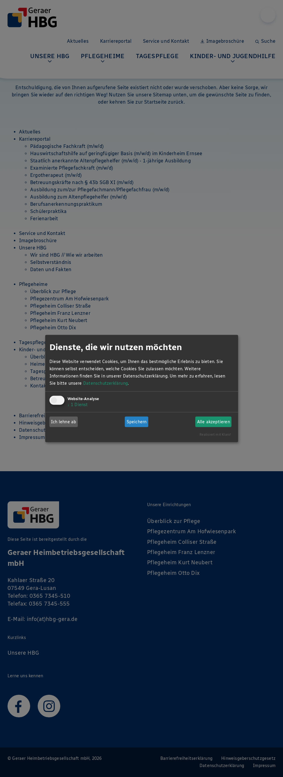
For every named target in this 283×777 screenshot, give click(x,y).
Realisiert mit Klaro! (215, 434)
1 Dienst (78, 404)
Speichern (137, 421)
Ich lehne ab (63, 421)
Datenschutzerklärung (105, 383)
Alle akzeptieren (213, 421)
